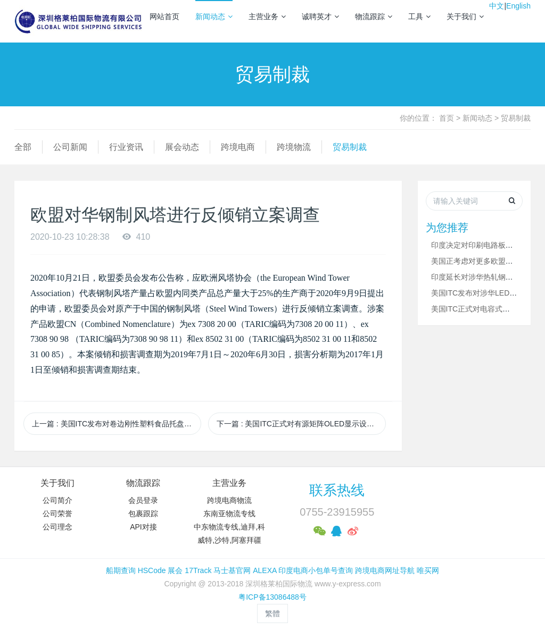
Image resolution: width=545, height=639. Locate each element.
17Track (198, 570)
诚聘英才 (320, 16)
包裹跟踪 (143, 513)
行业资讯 (126, 147)
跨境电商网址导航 (385, 570)
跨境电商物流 (229, 500)
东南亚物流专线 (229, 513)
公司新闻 (70, 147)
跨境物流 (294, 147)
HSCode (152, 570)
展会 (175, 570)
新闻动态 (214, 16)
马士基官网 (232, 570)
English (518, 6)
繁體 (272, 613)
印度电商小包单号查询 (315, 570)
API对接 (143, 527)
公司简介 (57, 500)
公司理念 (57, 527)
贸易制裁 (516, 118)
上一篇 (116, 423)
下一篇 (301, 423)
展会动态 (182, 147)
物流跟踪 (373, 16)
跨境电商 (238, 147)
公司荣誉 (57, 513)
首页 (446, 118)
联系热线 (337, 490)
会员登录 (143, 500)
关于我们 (465, 16)
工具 (419, 16)
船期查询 (121, 570)
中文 (496, 6)
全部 (22, 147)
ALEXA (264, 570)
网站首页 (164, 16)
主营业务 (267, 16)
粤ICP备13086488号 (272, 597)
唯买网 (428, 570)
